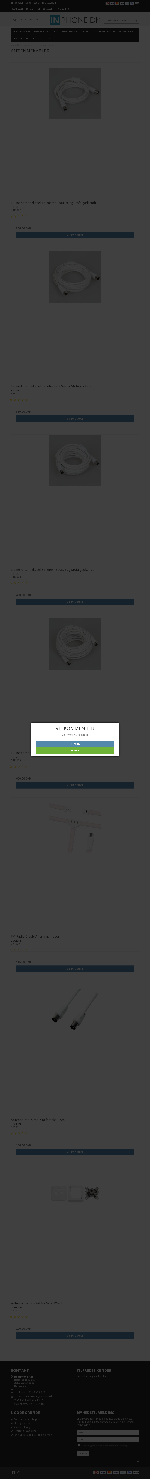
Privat (74, 750)
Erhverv (75, 744)
